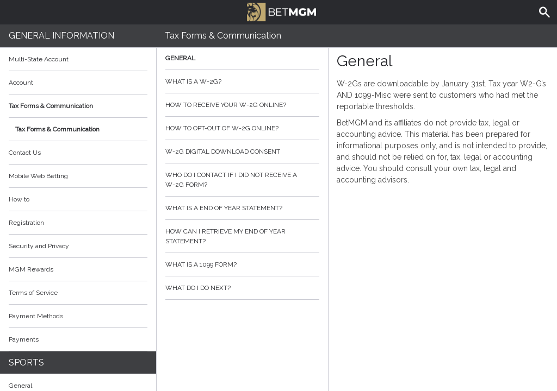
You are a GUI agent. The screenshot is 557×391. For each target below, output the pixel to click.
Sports (26, 362)
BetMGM (281, 11)
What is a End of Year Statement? (242, 208)
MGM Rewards (31, 269)
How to (78, 199)
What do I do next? (242, 288)
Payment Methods (78, 316)
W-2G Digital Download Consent (242, 151)
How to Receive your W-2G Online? (242, 105)
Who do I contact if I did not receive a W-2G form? (242, 179)
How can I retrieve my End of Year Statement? (242, 236)
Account (78, 82)
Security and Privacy (39, 246)
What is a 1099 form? (242, 264)
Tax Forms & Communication (78, 106)
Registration (26, 222)
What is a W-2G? (242, 81)
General (242, 58)
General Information (61, 35)
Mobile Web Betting (38, 176)
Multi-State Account (39, 59)
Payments (78, 339)
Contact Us (25, 152)
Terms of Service (78, 293)
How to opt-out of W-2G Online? (242, 128)
